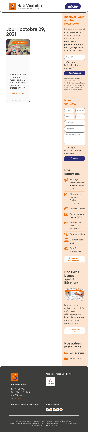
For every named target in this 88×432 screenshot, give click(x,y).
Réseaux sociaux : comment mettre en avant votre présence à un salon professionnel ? (18, 81)
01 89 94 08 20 (21, 398)
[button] (58, 6)
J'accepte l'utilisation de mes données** (72, 65)
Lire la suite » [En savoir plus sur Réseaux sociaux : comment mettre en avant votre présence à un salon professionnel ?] (17, 93)
